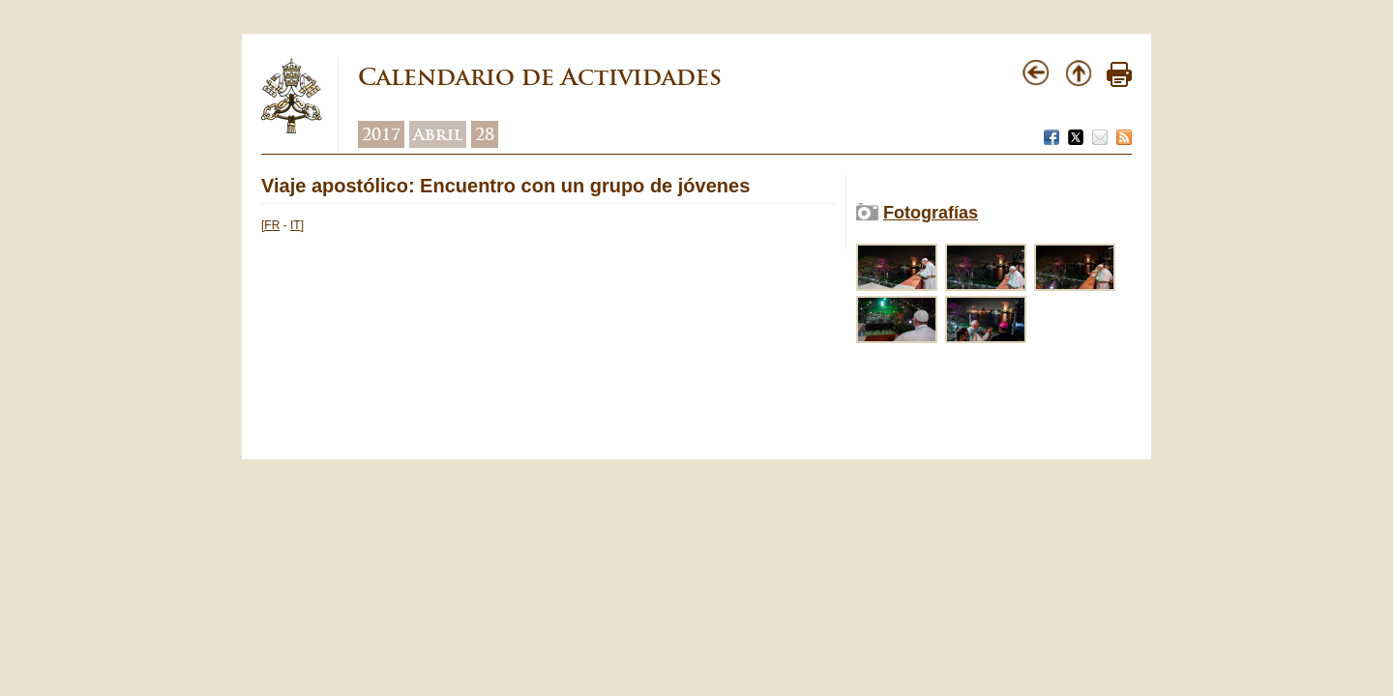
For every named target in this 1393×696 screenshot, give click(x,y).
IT (295, 225)
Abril (437, 134)
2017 (381, 134)
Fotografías (930, 212)
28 (484, 134)
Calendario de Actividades (540, 77)
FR (272, 225)
